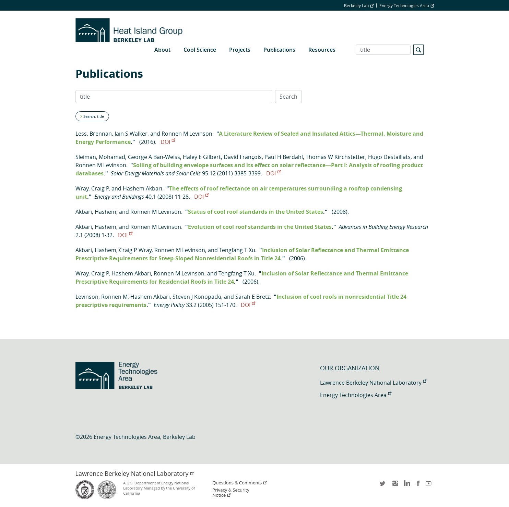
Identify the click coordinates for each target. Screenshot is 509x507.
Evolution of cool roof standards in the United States (260, 227)
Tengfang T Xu (237, 250)
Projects (239, 49)
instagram (395, 485)
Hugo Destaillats (389, 157)
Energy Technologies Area (406, 5)
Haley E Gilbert (202, 157)
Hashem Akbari (142, 188)
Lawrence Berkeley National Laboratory (373, 382)
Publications (279, 49)
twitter (383, 485)
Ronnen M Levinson (187, 133)
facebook (418, 485)
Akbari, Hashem (95, 211)
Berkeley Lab (359, 5)
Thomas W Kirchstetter (335, 157)
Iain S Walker (131, 133)
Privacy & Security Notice (230, 492)
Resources (321, 49)
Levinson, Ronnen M (101, 296)
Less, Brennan (93, 133)
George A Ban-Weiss (154, 157)
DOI (168, 142)
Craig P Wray (135, 250)
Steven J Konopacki (197, 296)
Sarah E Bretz (252, 296)
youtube (430, 485)
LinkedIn (406, 485)
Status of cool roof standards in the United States (255, 211)
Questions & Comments (239, 482)
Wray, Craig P (92, 188)
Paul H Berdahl (283, 157)
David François (243, 157)
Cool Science (200, 49)
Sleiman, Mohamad (100, 157)
